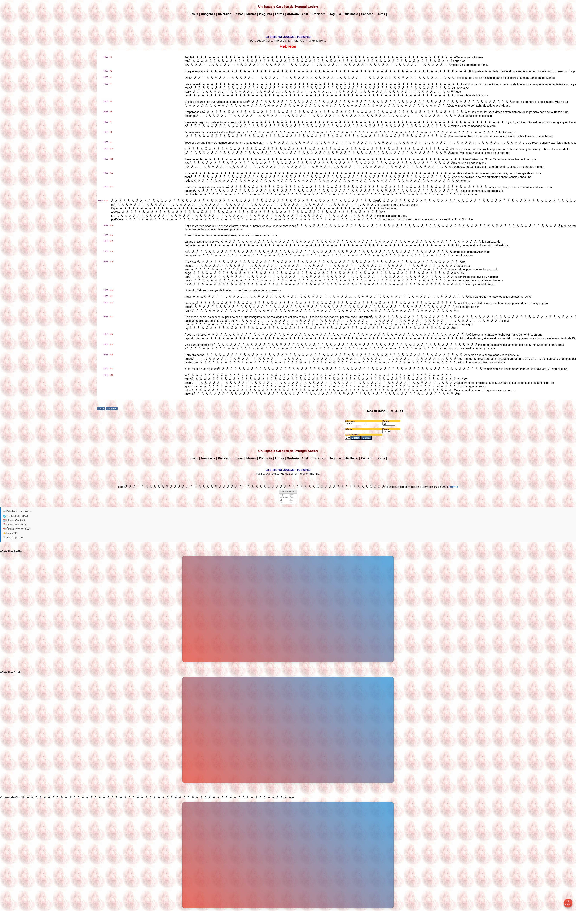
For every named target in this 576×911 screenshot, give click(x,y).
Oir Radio (568, 903)
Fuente (453, 487)
